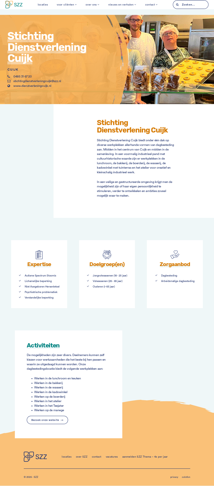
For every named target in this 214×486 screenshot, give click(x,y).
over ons (91, 7)
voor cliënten (66, 7)
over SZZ (81, 457)
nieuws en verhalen (119, 7)
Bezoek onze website (46, 420)
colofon (186, 477)
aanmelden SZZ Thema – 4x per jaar (145, 457)
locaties (46, 7)
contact (147, 7)
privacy (174, 477)
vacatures (112, 457)
